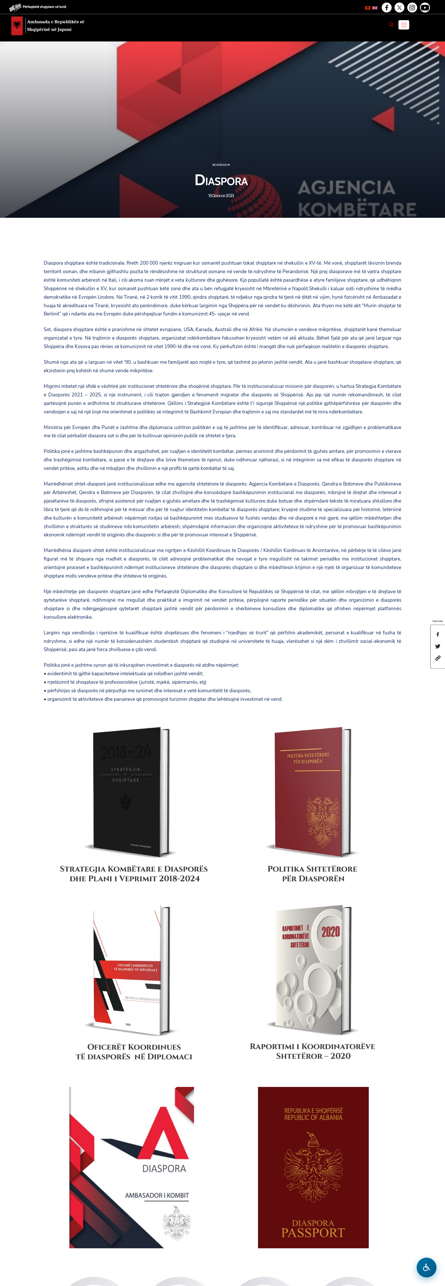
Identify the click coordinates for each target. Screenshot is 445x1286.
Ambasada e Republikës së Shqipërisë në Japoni (56, 25)
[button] (437, 657)
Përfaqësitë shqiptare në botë (44, 7)
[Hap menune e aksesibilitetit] (426, 1267)
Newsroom (221, 165)
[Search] (391, 24)
